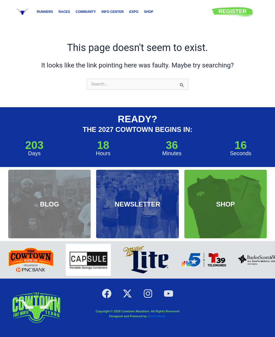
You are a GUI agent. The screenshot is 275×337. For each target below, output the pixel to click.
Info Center (112, 12)
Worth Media (157, 316)
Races (64, 12)
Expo (133, 12)
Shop (148, 12)
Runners (45, 12)
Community (86, 12)
